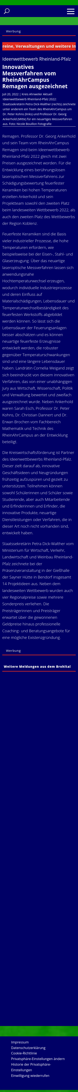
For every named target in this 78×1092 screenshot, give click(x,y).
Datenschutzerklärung (28, 1048)
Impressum (20, 1042)
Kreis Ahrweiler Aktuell (37, 94)
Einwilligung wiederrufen (30, 1075)
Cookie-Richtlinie (24, 1053)
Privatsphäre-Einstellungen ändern (38, 1059)
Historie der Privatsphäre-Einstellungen (31, 1067)
